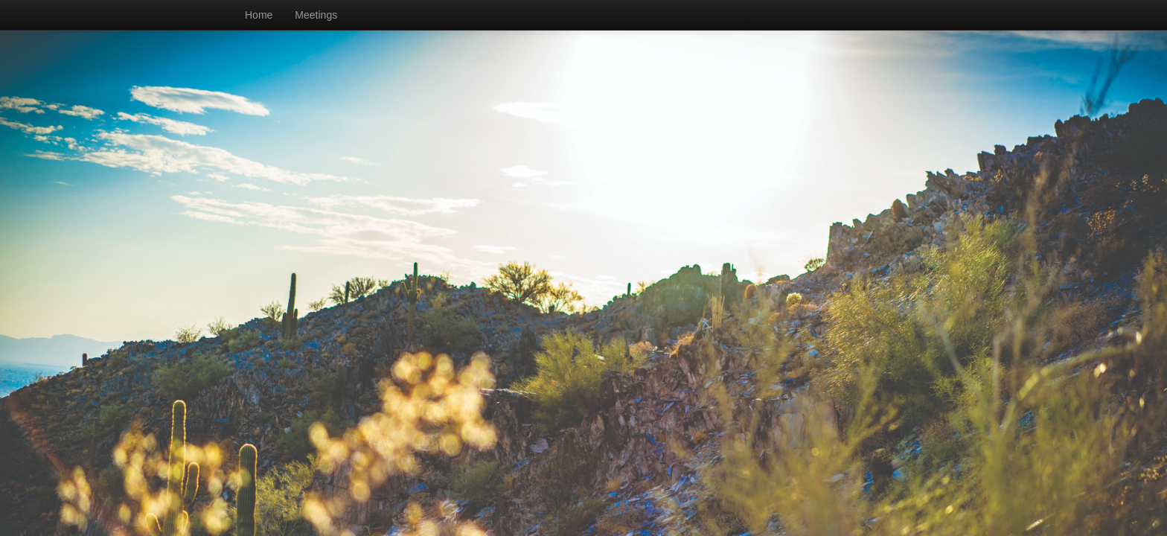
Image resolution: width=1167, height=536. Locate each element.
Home (258, 15)
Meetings (316, 15)
